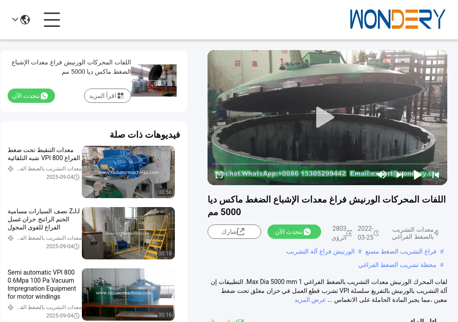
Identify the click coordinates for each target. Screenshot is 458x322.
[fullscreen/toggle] (219, 174)
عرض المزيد (310, 299)
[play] (327, 117)
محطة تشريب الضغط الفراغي (397, 264)
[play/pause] (418, 174)
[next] (400, 174)
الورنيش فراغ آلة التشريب (320, 251)
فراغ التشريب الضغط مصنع (401, 251)
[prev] (436, 174)
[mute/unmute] (382, 174)
